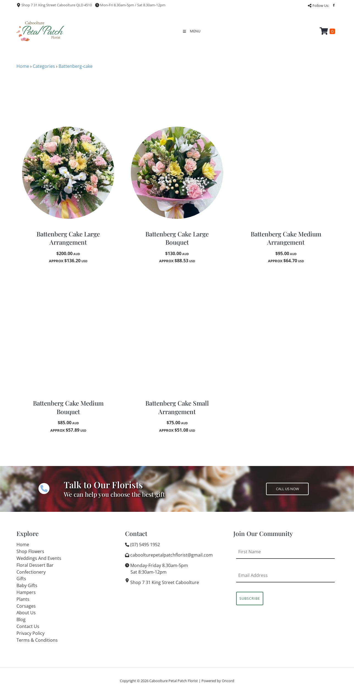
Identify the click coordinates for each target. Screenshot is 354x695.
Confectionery (31, 572)
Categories (44, 66)
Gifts (21, 579)
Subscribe (249, 598)
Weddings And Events (38, 558)
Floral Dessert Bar (35, 565)
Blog (21, 619)
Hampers (26, 592)
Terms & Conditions (37, 640)
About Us (26, 613)
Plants (22, 599)
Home (22, 66)
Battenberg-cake (76, 66)
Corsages (26, 606)
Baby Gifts (26, 585)
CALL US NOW (277, 486)
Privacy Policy (30, 633)
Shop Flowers (30, 551)
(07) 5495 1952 (145, 545)
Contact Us (27, 626)
